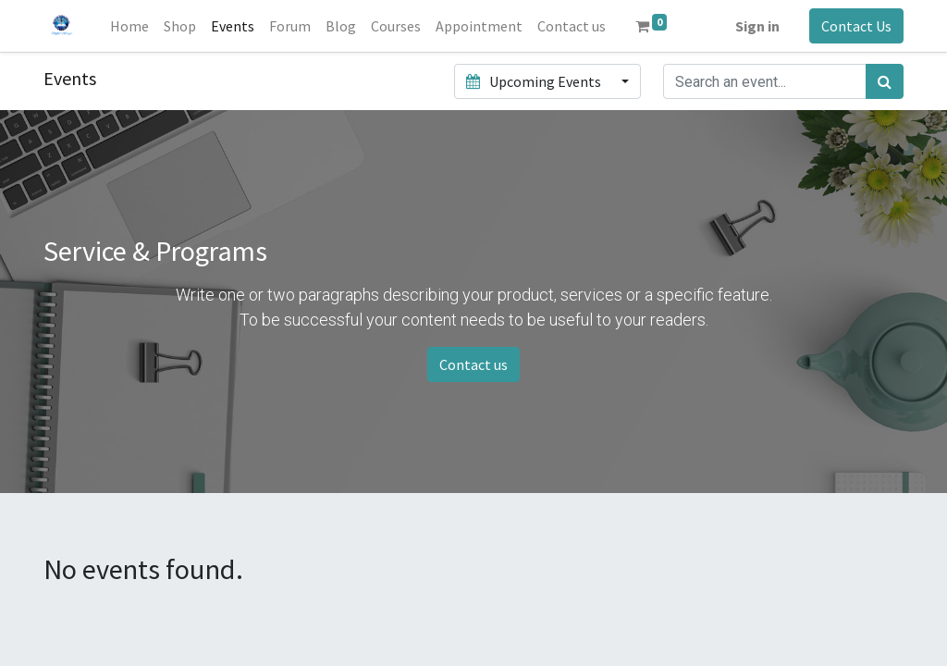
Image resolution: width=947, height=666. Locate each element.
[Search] (885, 81)
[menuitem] (129, 25)
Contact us (473, 364)
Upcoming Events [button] (534, 81)
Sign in (757, 26)
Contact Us (856, 26)
